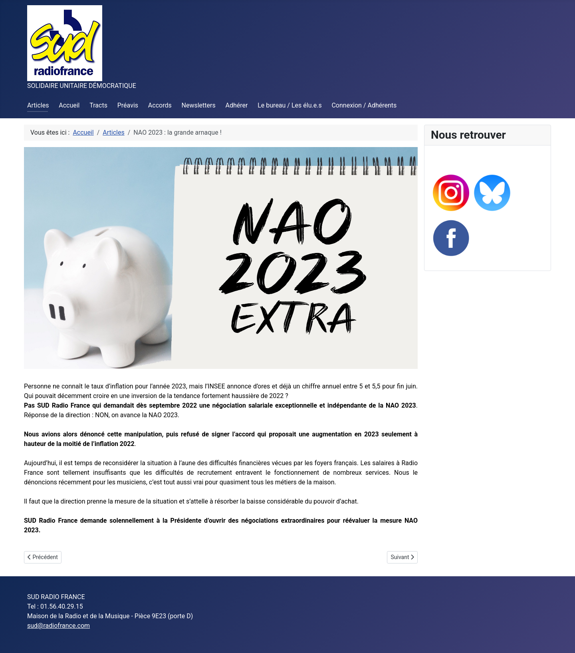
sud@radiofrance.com (58, 625)
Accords (160, 105)
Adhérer (237, 105)
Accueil (69, 105)
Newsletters (199, 105)
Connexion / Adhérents (364, 105)
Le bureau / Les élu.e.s (289, 105)
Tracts (98, 105)
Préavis (127, 105)
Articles (38, 105)
